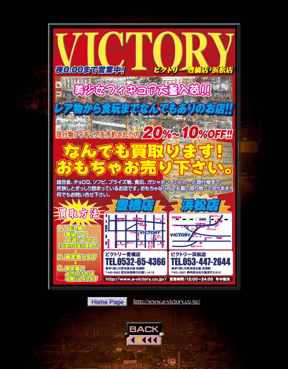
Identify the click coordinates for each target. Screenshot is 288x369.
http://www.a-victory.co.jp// (166, 301)
